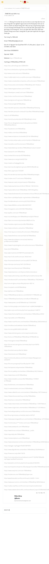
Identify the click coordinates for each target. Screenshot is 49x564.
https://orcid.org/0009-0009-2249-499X (15, 329)
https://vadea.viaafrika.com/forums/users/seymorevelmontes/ (23, 486)
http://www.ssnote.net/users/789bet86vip (16, 73)
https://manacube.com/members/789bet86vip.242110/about (22, 85)
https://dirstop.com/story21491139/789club (17, 264)
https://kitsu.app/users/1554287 (14, 171)
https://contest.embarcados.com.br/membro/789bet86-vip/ (22, 140)
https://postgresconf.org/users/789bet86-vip (17, 100)
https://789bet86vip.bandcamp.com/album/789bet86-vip (21, 299)
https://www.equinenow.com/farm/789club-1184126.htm (21, 186)
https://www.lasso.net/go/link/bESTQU (15, 159)
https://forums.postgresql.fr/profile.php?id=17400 (19, 364)
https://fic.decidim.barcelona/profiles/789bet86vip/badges (21, 174)
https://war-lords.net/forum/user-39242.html (17, 257)
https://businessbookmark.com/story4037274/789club (20, 260)
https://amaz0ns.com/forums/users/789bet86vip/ (19, 144)
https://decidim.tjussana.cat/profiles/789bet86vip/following (22, 108)
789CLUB (7, 22)
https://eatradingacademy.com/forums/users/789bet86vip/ (22, 411)
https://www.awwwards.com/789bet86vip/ (17, 427)
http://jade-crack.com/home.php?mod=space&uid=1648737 (22, 310)
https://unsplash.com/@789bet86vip (15, 287)
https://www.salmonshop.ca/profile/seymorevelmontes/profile (23, 276)
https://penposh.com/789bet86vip (14, 152)
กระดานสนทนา (8, 8)
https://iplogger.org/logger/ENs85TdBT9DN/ (17, 446)
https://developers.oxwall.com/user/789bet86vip (19, 92)
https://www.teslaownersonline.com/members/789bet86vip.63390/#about (26, 442)
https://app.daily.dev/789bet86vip (14, 434)
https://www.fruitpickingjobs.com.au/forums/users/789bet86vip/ (23, 245)
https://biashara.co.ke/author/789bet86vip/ (17, 400)
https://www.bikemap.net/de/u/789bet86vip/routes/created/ (22, 148)
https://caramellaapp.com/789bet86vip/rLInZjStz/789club (21, 216)
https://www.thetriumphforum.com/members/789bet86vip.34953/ (24, 314)
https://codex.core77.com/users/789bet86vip (17, 178)
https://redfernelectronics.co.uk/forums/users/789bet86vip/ (22, 77)
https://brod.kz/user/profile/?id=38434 (15, 350)
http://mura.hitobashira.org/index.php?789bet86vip (19, 69)
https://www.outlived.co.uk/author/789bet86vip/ (18, 228)
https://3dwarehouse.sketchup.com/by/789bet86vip (20, 396)
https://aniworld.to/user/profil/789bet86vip (17, 155)
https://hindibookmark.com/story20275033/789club (19, 201)
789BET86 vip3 (25, 8)
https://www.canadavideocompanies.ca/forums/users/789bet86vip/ (24, 81)
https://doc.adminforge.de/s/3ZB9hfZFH (16, 66)
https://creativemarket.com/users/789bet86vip (18, 388)
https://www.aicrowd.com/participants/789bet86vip (19, 182)
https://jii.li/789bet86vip (11, 249)
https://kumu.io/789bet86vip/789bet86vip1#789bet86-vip (21, 337)
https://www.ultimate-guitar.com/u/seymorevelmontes (20, 333)
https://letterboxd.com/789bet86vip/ (15, 354)
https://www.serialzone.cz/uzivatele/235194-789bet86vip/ (21, 136)
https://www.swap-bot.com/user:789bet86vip (17, 470)
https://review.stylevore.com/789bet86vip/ (17, 438)
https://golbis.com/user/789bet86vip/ (15, 213)
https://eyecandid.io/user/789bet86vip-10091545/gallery (21, 190)
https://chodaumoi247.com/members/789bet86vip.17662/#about (24, 279)
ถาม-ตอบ (17, 8)
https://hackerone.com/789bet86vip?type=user (18, 474)
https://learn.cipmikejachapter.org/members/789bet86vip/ (22, 197)
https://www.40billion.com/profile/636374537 (17, 205)
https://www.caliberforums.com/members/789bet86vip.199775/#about (25, 392)
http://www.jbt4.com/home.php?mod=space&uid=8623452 (22, 463)
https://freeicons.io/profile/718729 (14, 453)
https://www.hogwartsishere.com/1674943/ (17, 89)
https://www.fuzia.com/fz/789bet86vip (15, 375)
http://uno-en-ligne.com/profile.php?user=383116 (19, 283)
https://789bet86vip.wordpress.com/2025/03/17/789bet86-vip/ (23, 295)
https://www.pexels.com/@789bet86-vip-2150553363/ (20, 302)
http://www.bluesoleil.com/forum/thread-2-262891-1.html (21, 478)
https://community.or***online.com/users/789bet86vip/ (21, 423)
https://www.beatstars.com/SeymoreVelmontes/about (20, 272)
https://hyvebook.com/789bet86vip (14, 129)
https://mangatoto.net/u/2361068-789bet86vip (18, 209)
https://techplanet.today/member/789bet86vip (18, 367)
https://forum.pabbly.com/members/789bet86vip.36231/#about (23, 371)
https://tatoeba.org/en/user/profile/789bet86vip (18, 224)
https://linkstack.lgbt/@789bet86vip (15, 104)
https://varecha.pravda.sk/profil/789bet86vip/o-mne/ (20, 119)
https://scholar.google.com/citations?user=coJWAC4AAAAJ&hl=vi (23, 306)
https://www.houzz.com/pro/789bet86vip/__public (19, 430)
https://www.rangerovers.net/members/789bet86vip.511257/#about (24, 407)
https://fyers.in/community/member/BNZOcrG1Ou (19, 220)
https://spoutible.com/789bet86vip (14, 318)
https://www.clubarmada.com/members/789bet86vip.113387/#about (25, 404)
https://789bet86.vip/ (15, 58)
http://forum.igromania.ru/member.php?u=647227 (19, 415)
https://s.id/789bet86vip (11, 115)
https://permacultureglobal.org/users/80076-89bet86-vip (21, 167)
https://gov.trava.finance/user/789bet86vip (17, 268)
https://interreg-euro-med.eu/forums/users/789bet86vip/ (21, 232)
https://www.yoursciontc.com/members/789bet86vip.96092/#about (24, 482)
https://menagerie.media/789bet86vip (15, 341)
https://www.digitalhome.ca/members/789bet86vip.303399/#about (24, 449)
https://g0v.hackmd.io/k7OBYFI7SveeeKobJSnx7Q (18, 253)
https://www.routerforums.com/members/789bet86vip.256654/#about (25, 322)
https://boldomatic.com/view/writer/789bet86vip (19, 385)
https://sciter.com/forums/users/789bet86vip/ (18, 96)
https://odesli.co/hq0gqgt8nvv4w (14, 163)
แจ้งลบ (43, 18)
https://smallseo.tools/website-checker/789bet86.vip (20, 325)
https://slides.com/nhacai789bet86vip (15, 132)
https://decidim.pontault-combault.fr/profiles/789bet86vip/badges (24, 111)
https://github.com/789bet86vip (13, 291)
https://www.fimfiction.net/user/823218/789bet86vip (20, 236)
